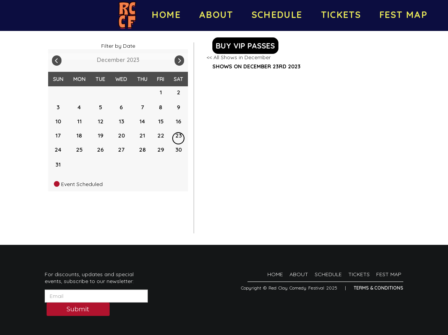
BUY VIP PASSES (245, 45)
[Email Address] (96, 296)
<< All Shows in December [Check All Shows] (239, 57)
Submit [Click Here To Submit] (77, 310)
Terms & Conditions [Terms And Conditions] (378, 288)
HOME (166, 14)
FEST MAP (403, 14)
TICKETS (341, 14)
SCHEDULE (277, 14)
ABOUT (216, 14)
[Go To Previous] (56, 58)
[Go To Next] (179, 58)
